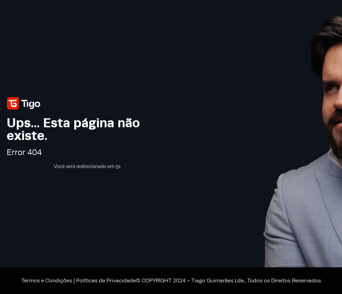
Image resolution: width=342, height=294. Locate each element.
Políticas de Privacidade (106, 281)
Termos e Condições (46, 281)
